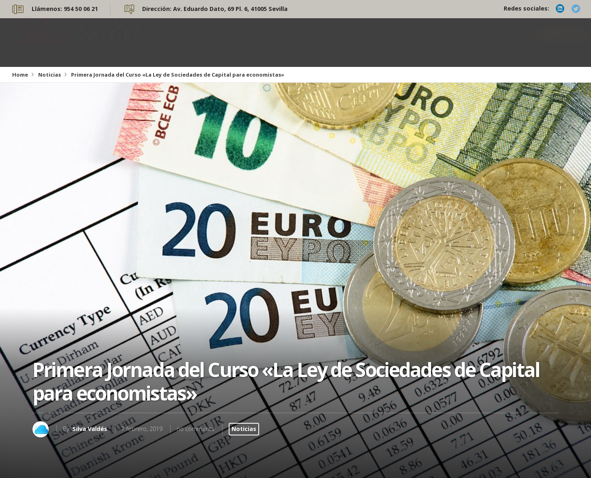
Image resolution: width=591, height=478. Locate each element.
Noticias (49, 74)
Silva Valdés (89, 429)
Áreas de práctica (262, 42)
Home (20, 74)
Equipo (318, 42)
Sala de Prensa (424, 42)
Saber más (561, 42)
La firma (364, 42)
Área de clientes (492, 42)
